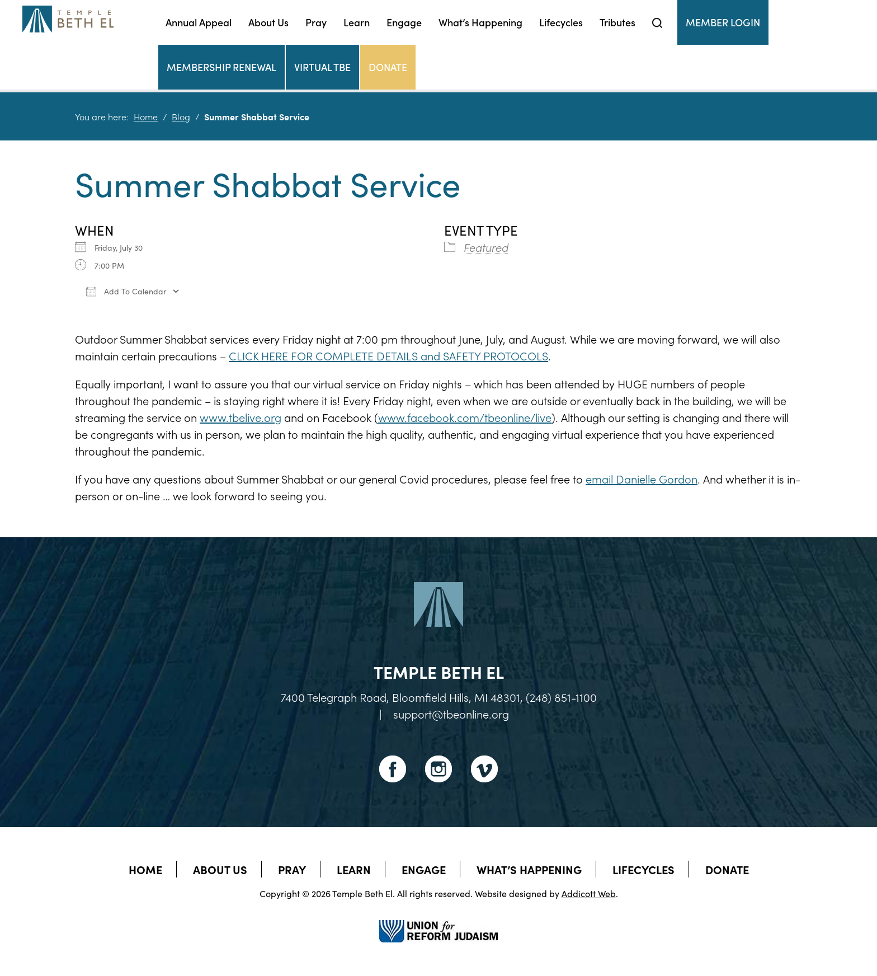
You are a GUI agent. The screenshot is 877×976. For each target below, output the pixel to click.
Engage (404, 22)
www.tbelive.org (240, 417)
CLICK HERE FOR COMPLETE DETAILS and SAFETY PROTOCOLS (388, 355)
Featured (486, 247)
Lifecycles (561, 22)
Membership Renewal (221, 67)
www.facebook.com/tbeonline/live (464, 417)
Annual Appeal (199, 22)
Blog (181, 116)
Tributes (617, 22)
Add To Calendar (126, 291)
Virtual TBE (322, 67)
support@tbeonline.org (451, 713)
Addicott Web (589, 893)
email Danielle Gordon (641, 478)
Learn (356, 22)
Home (146, 116)
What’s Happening (480, 22)
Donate (388, 67)
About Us (268, 22)
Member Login (723, 22)
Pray (316, 22)
